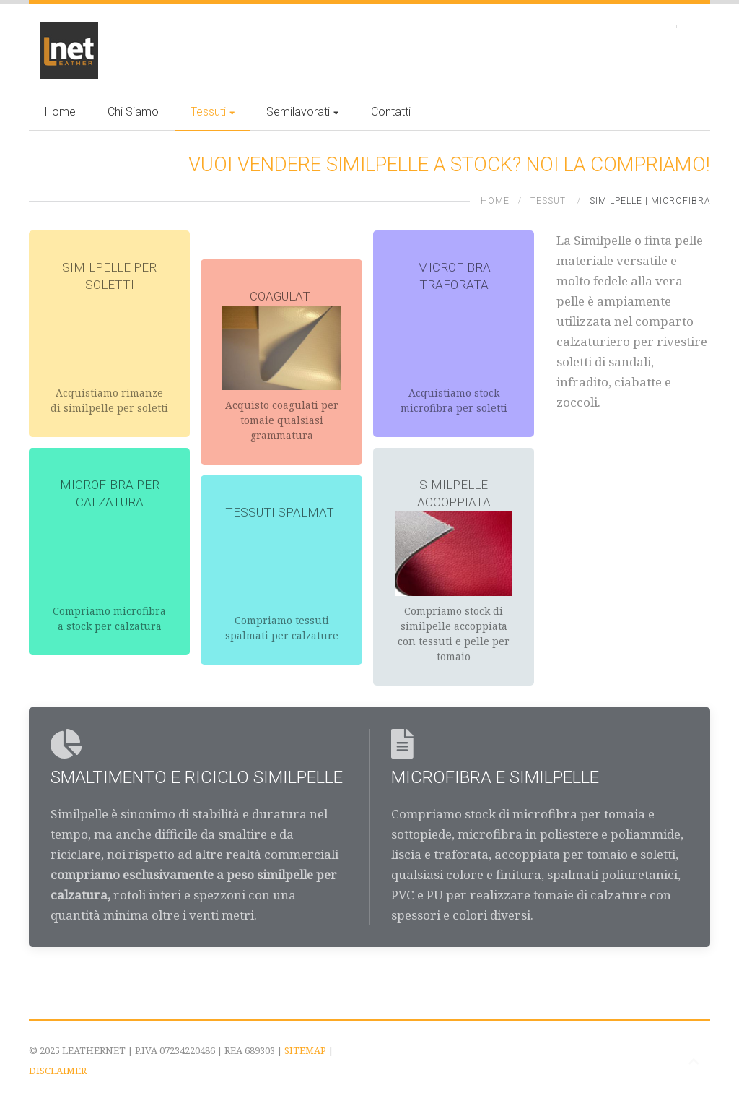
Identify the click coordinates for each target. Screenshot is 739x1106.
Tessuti (213, 111)
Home (60, 111)
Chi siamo (133, 111)
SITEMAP (305, 1050)
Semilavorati (302, 111)
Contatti (391, 111)
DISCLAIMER (58, 1070)
